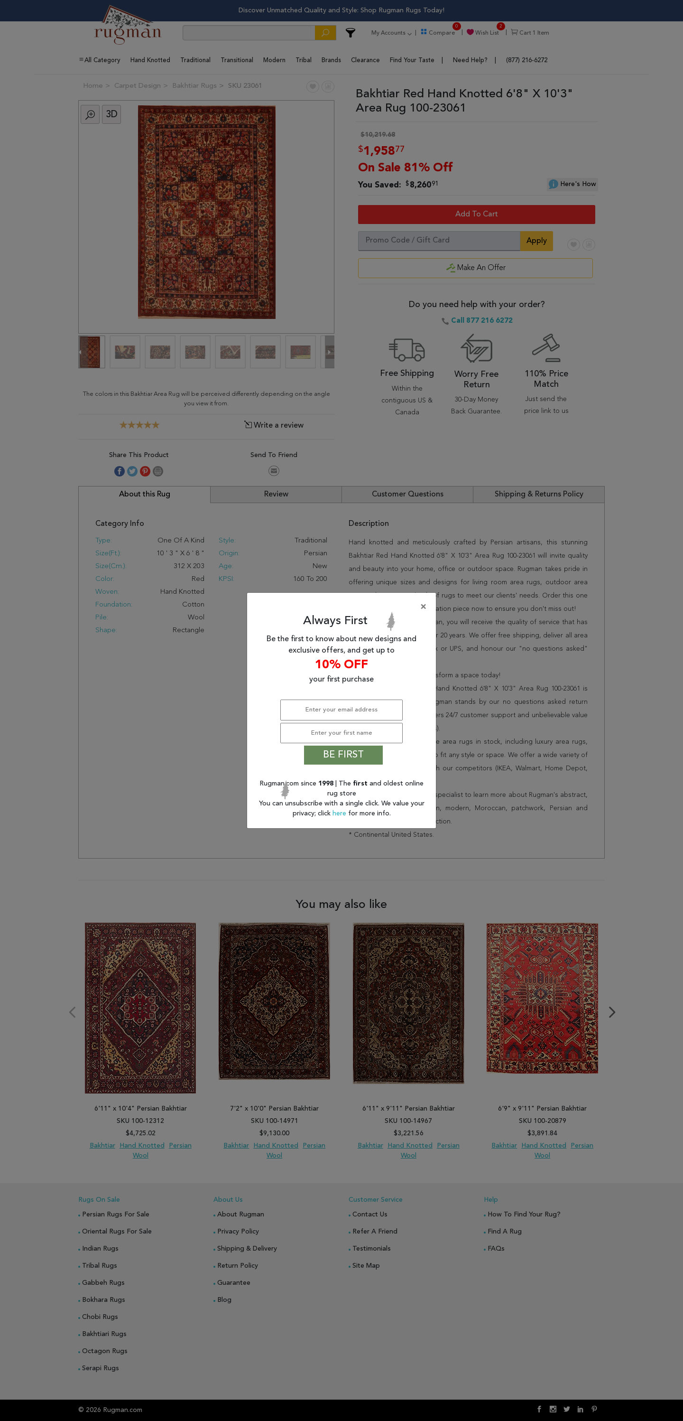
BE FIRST (343, 755)
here (340, 813)
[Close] (343, 607)
